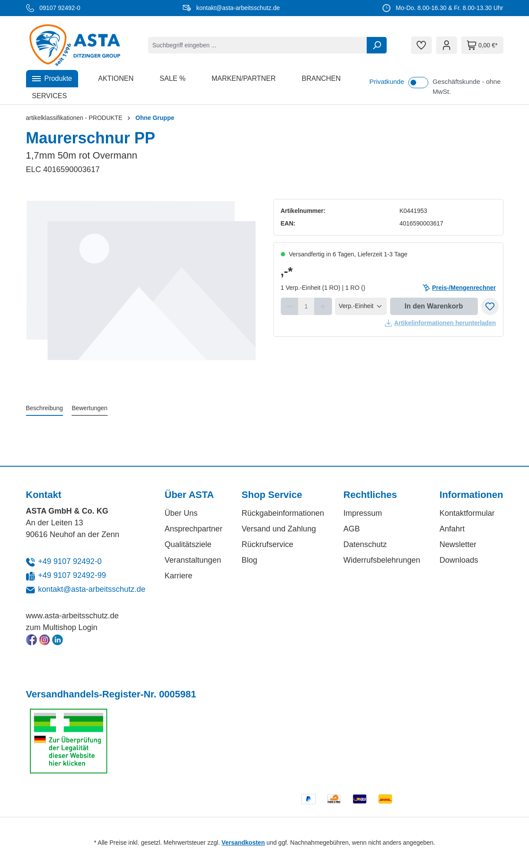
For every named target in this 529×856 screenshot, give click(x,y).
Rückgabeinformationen (283, 513)
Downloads (459, 560)
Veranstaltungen (192, 560)
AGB (351, 528)
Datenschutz (365, 544)
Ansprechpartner (193, 528)
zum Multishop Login (62, 627)
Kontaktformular (467, 513)
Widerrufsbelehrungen (381, 560)
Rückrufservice (267, 544)
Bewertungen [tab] (90, 408)
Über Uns (180, 513)
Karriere (178, 575)
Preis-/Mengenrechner (459, 288)
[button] (52, 78)
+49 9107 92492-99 (72, 575)
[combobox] (257, 45)
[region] (141, 292)
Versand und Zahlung (279, 528)
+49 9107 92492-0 (70, 561)
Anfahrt (452, 528)
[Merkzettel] (421, 45)
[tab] (44, 408)
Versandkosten (243, 842)
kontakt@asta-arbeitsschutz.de (91, 589)
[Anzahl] (306, 306)
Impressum (362, 513)
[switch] (418, 82)
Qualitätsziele (187, 544)
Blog (249, 560)
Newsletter (458, 544)
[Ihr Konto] (446, 45)
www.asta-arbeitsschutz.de (72, 615)
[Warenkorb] (482, 45)
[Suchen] (377, 45)
